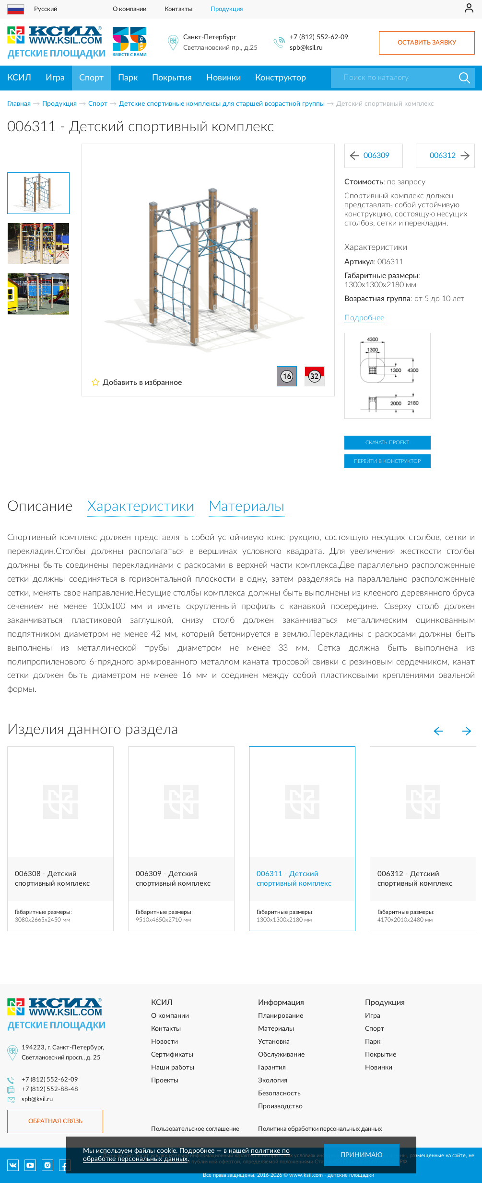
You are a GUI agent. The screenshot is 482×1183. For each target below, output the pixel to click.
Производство (280, 1106)
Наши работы (172, 1067)
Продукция (227, 9)
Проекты (164, 1080)
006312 (450, 155)
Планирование (280, 1016)
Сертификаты (172, 1054)
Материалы (276, 1028)
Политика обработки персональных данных (320, 1129)
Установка (274, 1041)
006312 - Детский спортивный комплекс (414, 878)
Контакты (178, 9)
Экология (272, 1080)
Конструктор (280, 78)
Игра (55, 78)
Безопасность (279, 1093)
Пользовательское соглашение (195, 1129)
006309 (369, 155)
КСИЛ (19, 78)
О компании (129, 9)
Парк (128, 78)
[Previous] (437, 731)
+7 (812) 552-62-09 (319, 37)
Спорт (91, 78)
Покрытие (380, 1054)
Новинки (223, 78)
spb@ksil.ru (306, 48)
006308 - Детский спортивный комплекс (52, 878)
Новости (164, 1041)
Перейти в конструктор (387, 461)
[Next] (466, 731)
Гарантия (272, 1067)
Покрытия (172, 78)
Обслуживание (281, 1054)
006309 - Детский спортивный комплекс (173, 878)
